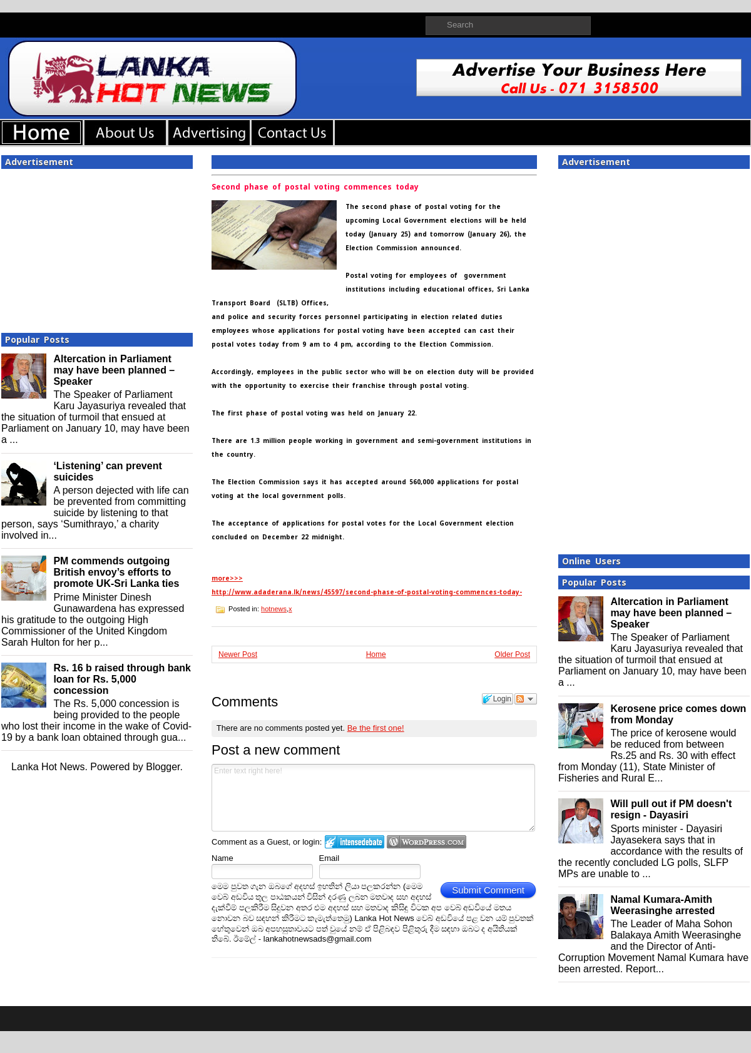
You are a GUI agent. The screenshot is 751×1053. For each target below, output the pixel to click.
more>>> (227, 578)
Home (376, 654)
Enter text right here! (373, 798)
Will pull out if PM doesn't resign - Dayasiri (671, 809)
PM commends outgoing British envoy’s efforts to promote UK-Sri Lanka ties (116, 572)
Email (329, 858)
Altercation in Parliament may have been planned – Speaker (114, 370)
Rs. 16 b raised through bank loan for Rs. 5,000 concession (122, 679)
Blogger (163, 766)
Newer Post (237, 654)
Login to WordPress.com (426, 841)
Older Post (512, 654)
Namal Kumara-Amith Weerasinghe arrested (662, 905)
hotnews (274, 609)
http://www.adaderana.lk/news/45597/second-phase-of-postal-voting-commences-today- (367, 592)
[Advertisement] (97, 247)
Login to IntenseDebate (354, 841)
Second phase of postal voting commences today (315, 187)
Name (222, 858)
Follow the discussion (525, 699)
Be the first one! (375, 728)
